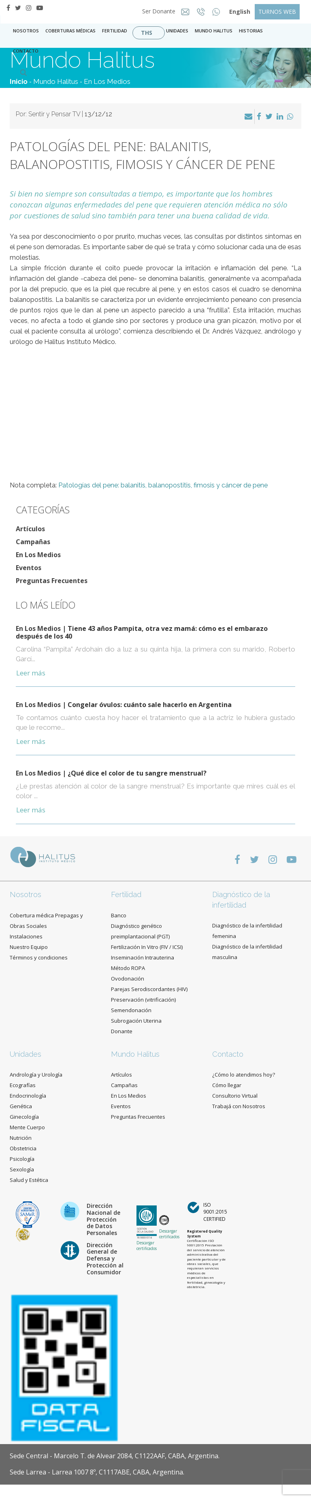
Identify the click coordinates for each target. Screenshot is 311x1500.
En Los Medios (107, 81)
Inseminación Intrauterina (142, 957)
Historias (251, 31)
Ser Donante (156, 11)
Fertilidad (114, 31)
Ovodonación (127, 978)
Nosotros (26, 31)
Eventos (28, 567)
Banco (118, 915)
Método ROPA (128, 968)
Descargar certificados (146, 1245)
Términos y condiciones (39, 957)
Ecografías (23, 1085)
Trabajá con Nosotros (238, 1106)
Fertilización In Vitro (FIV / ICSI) (147, 947)
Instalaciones (26, 936)
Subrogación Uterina (136, 1020)
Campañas (33, 541)
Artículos (30, 528)
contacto (25, 51)
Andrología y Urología (36, 1074)
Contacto (227, 1054)
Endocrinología (28, 1095)
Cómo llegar (226, 1085)
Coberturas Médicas (70, 31)
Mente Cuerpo (27, 1127)
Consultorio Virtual (235, 1095)
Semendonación (131, 1010)
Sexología (22, 1169)
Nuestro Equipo (29, 947)
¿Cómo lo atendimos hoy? (243, 1074)
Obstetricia (23, 1148)
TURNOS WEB (277, 11)
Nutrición (21, 1137)
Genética (21, 1106)
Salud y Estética (29, 1180)
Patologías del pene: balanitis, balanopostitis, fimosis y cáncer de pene (163, 485)
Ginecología (24, 1116)
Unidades (177, 31)
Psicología (22, 1158)
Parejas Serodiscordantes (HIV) (149, 989)
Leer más (30, 672)
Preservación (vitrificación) (143, 999)
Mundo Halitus (213, 31)
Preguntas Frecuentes (51, 580)
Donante (121, 1031)
